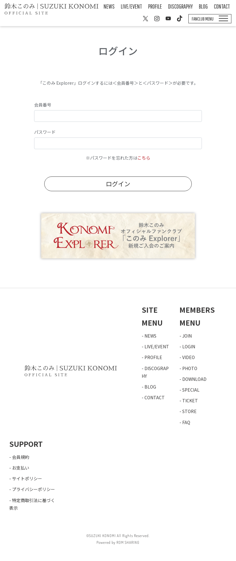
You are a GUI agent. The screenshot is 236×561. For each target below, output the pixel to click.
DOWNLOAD (194, 379)
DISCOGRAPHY (180, 6)
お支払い (20, 468)
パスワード (45, 132)
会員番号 (42, 105)
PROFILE (155, 6)
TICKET (190, 400)
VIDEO (188, 357)
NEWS (109, 6)
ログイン (118, 183)
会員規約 (20, 457)
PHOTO (189, 368)
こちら (143, 158)
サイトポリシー (27, 478)
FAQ (186, 422)
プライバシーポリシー (33, 489)
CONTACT (222, 6)
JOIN (187, 336)
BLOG (203, 6)
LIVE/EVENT (131, 6)
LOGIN (188, 346)
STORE (189, 411)
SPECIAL (190, 390)
